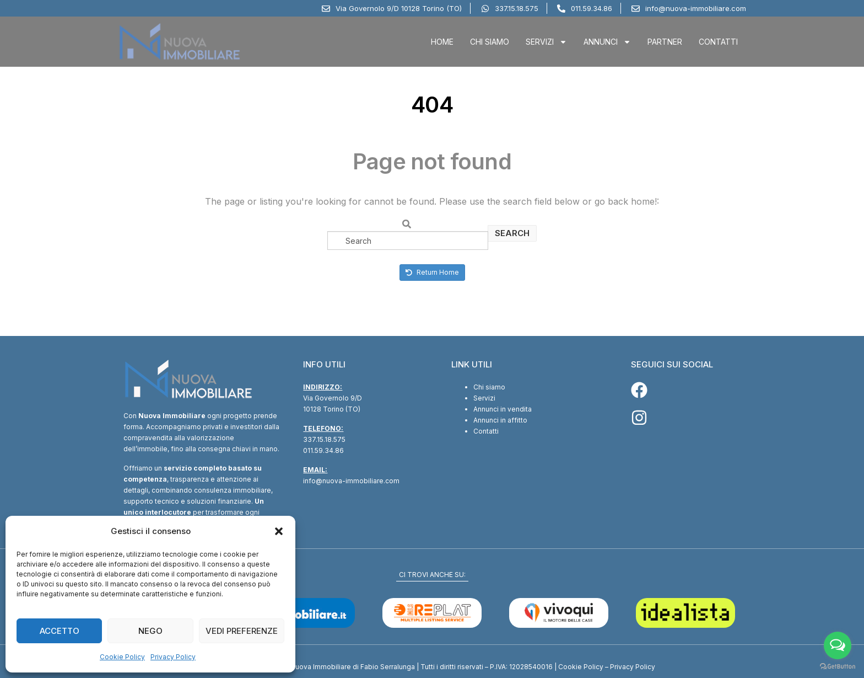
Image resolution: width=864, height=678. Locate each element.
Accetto (59, 631)
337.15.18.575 (324, 439)
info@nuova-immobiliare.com (351, 481)
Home (442, 41)
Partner (664, 41)
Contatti (718, 41)
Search (512, 233)
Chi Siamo (489, 41)
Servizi (546, 42)
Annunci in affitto (500, 420)
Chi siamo (489, 387)
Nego (150, 631)
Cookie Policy (122, 657)
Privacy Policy (173, 657)
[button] (278, 531)
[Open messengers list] (837, 645)
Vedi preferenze (242, 631)
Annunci (607, 42)
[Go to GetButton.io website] (837, 666)
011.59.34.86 (323, 450)
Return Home (432, 272)
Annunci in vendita (502, 409)
